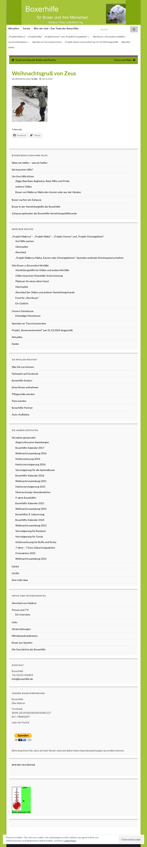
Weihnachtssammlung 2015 (30, 481)
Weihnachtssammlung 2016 (30, 453)
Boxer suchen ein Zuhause (26, 199)
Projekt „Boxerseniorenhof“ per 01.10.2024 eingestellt (91, 42)
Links (15, 622)
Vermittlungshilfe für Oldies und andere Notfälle (42, 270)
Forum (26, 28)
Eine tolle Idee (20, 579)
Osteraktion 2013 (25, 553)
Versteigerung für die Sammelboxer (35, 469)
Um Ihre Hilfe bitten (23, 176)
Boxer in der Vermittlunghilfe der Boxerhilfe (36, 206)
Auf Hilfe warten (24, 241)
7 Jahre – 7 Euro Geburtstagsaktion (35, 547)
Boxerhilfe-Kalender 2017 (29, 447)
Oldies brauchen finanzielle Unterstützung (39, 275)
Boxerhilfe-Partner (22, 407)
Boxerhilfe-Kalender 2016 (29, 475)
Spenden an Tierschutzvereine (47, 42)
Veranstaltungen (21, 629)
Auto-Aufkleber (21, 414)
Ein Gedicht (21, 303)
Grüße (34, 78)
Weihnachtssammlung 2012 (30, 558)
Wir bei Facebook (23, 764)
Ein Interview (22, 614)
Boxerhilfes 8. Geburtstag (29, 514)
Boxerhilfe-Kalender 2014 (29, 519)
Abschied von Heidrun (24, 603)
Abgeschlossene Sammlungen (32, 442)
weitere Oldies (23, 186)
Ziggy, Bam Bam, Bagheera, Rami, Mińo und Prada (42, 180)
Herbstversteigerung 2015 (30, 486)
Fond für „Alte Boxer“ (27, 297)
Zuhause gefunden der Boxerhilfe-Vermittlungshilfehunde (44, 213)
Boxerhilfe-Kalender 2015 (29, 503)
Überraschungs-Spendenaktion (32, 492)
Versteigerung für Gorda (29, 536)
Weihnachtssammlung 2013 (30, 525)
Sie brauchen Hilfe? (22, 169)
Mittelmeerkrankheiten (25, 635)
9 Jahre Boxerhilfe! (25, 497)
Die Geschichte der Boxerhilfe (28, 649)
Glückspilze (21, 246)
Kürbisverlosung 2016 (27, 458)
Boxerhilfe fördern (22, 380)
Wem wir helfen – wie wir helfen (29, 162)
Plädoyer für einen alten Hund (32, 281)
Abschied (20, 252)
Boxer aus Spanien (22, 642)
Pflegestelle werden (23, 394)
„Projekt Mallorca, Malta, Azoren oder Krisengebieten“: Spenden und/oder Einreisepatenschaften (69, 257)
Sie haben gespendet (24, 437)
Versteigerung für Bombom (30, 530)
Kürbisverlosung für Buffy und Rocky (35, 542)
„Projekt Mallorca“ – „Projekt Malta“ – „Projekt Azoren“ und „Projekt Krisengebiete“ (48, 36)
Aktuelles (13, 28)
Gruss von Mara (123, 59)
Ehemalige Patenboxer (28, 315)
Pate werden (19, 400)
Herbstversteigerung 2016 (30, 464)
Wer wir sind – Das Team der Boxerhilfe (56, 28)
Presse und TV (20, 609)
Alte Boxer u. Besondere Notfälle (109, 36)
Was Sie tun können (23, 366)
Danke (11, 47)
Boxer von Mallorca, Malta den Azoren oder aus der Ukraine (48, 192)
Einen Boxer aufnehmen (25, 387)
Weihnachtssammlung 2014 (30, 508)
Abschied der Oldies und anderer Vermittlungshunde (45, 292)
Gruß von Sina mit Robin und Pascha (35, 59)
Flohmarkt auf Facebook (25, 373)
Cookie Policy (69, 840)
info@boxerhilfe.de (22, 678)
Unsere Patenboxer (18, 42)
